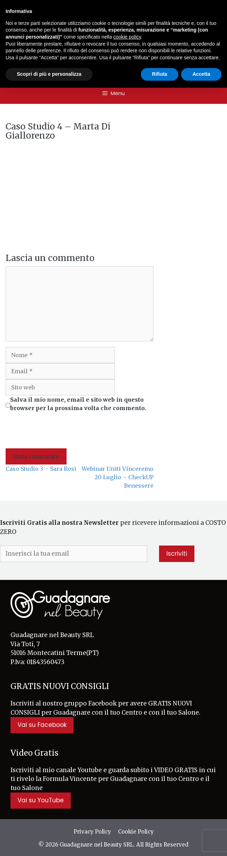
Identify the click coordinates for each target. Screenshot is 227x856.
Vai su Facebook (42, 725)
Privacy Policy (92, 831)
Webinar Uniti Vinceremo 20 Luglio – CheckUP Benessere (117, 477)
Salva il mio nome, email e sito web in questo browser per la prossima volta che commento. (78, 404)
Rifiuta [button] (159, 74)
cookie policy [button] (127, 37)
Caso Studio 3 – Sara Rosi (41, 468)
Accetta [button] (201, 74)
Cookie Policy (136, 831)
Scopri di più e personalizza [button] (49, 74)
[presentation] (59, 431)
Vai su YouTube (41, 800)
